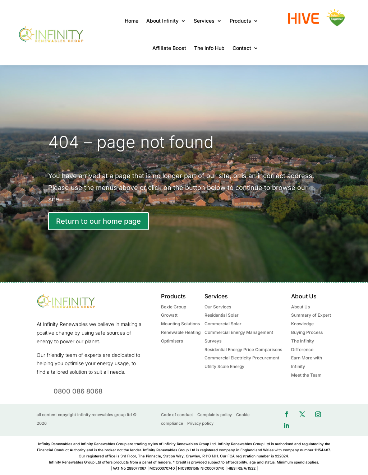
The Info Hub (209, 48)
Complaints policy (214, 414)
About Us (300, 306)
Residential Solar (221, 315)
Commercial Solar (223, 323)
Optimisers (172, 341)
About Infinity (162, 21)
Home (131, 21)
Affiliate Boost (169, 48)
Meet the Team (306, 375)
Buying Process (307, 332)
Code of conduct (177, 414)
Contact (242, 48)
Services (204, 21)
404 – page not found (131, 142)
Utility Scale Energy (224, 366)
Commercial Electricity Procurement (241, 357)
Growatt (169, 315)
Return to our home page (98, 221)
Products (240, 21)
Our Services (217, 306)
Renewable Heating (181, 332)
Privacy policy (200, 423)
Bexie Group (173, 306)
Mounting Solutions (180, 323)
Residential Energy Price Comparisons (243, 349)
